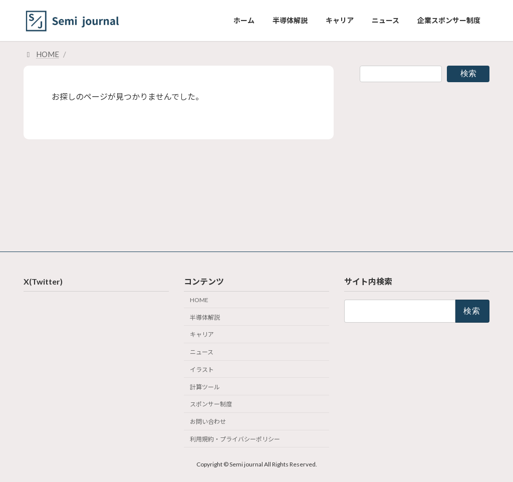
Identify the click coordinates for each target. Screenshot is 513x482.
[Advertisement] (424, 160)
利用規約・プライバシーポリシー (235, 439)
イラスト (202, 369)
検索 (468, 73)
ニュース (201, 352)
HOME (199, 300)
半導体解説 (205, 317)
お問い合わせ (208, 421)
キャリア (202, 334)
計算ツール (205, 386)
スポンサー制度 (211, 404)
